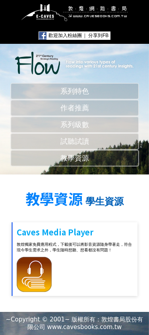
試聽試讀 (74, 141)
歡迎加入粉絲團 (65, 35)
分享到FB (98, 35)
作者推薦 (74, 108)
